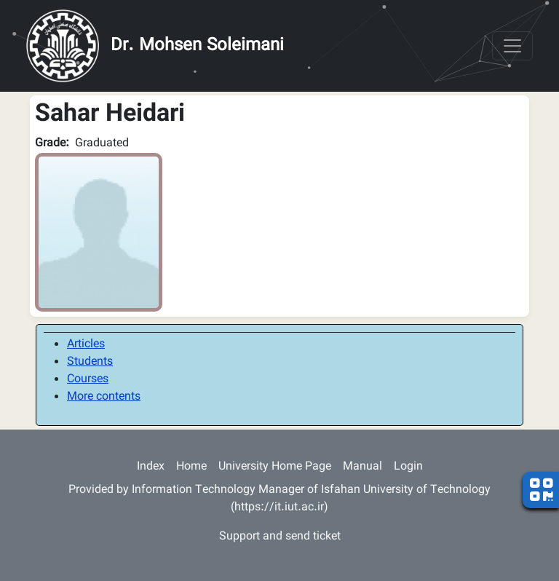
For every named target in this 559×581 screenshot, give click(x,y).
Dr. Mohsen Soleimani (197, 46)
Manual (362, 467)
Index (150, 467)
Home (191, 467)
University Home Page (274, 467)
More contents (103, 397)
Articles (86, 345)
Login (408, 467)
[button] (98, 233)
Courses (87, 380)
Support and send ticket (280, 537)
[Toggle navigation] (512, 45)
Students (90, 362)
